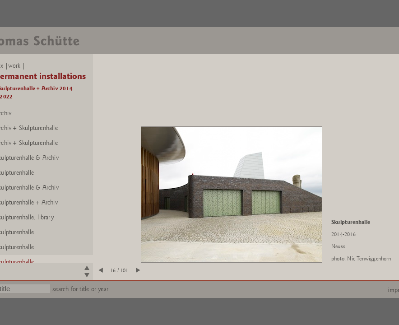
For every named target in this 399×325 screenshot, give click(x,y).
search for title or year (80, 289)
